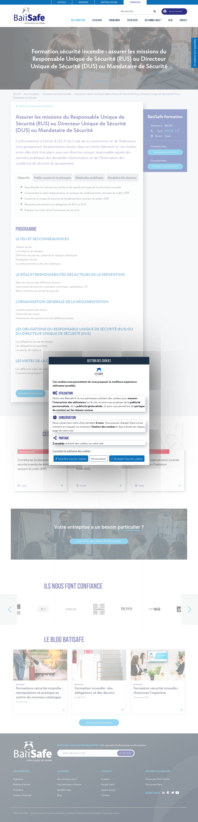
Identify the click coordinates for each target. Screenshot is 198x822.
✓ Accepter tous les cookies (127, 458)
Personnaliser (98, 458)
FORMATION (135, 2)
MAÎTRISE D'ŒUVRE (109, 2)
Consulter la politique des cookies (72, 450)
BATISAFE (62, 2)
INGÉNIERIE (83, 2)
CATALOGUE (97, 20)
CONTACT (183, 20)
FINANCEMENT (114, 20)
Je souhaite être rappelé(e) (194, 52)
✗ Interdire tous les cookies (70, 458)
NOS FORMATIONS (78, 20)
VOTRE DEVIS (132, 20)
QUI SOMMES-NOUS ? (153, 20)
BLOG (170, 20)
